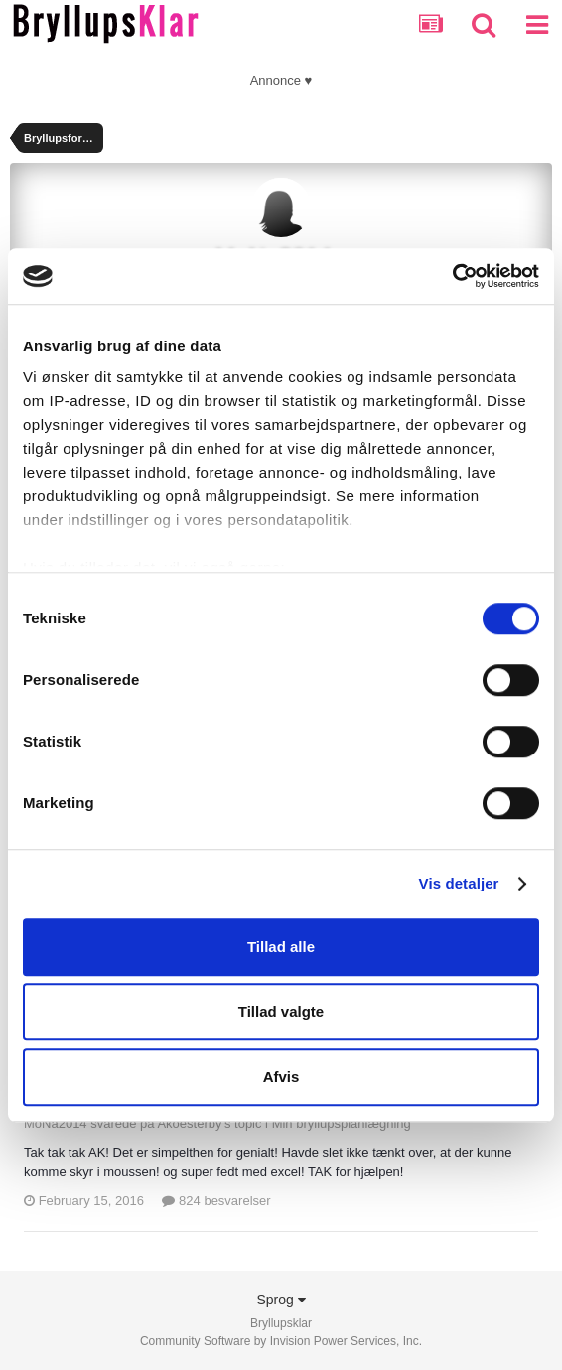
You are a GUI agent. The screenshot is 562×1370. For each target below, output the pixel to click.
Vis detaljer (459, 883)
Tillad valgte (281, 1011)
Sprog (280, 1299)
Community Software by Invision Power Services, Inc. (281, 1341)
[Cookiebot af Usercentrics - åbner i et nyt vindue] (452, 276)
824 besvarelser (216, 1200)
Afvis (281, 1076)
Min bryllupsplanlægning (341, 1123)
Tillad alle (281, 946)
